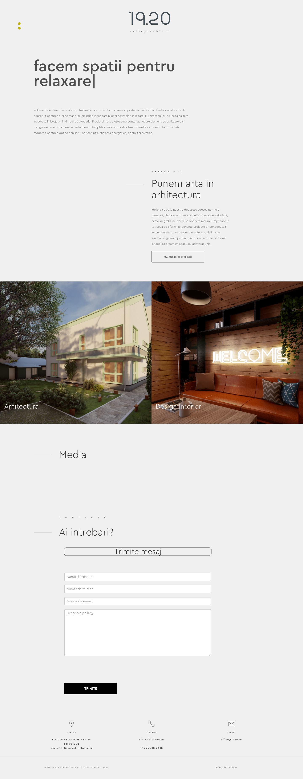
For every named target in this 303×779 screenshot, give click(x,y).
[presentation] (96, 676)
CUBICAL (233, 767)
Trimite (90, 688)
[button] (178, 256)
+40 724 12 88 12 (151, 748)
